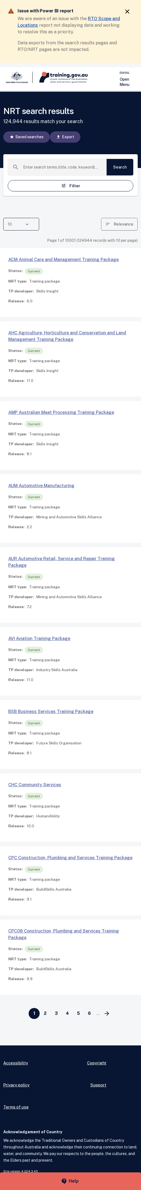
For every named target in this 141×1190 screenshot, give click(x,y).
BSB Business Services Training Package (50, 711)
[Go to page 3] (56, 1013)
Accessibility (15, 1063)
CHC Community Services (34, 784)
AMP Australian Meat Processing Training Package (61, 412)
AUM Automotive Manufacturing (41, 485)
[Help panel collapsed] (70, 1181)
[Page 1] (34, 1013)
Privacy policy (16, 1085)
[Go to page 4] (67, 1013)
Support (98, 1085)
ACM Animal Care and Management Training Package (63, 259)
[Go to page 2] (45, 1013)
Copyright (96, 1063)
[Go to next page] (106, 1013)
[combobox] (62, 167)
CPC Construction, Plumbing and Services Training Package (70, 857)
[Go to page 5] (78, 1013)
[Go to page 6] (89, 1013)
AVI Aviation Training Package (39, 638)
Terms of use (16, 1107)
